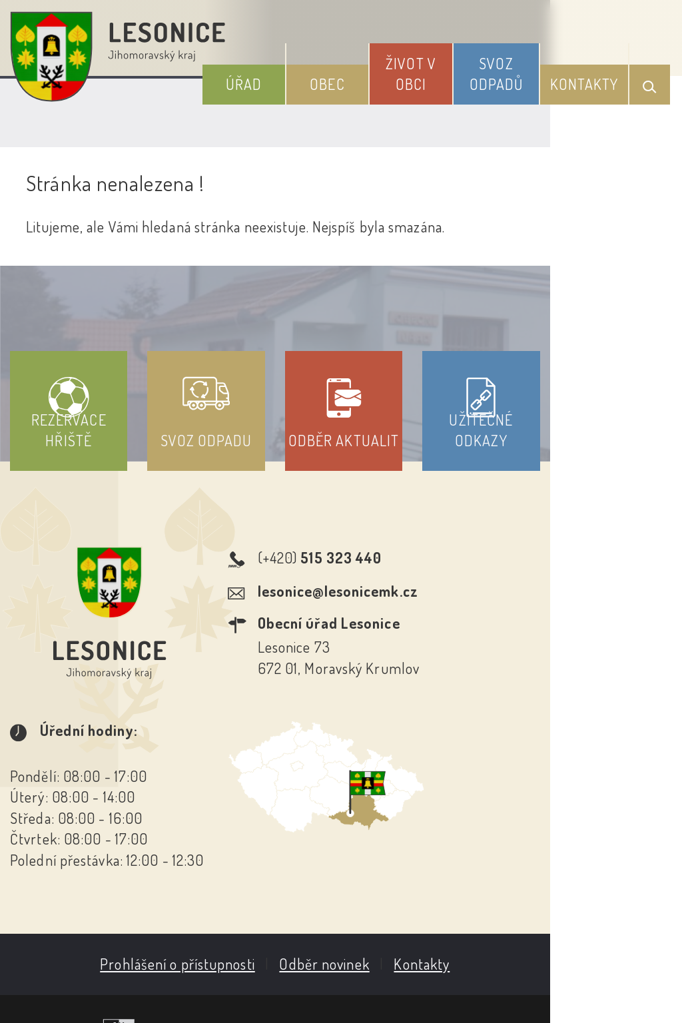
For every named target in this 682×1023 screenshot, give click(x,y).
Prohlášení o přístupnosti (243, 881)
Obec (364, 79)
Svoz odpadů (512, 69)
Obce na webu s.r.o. (581, 946)
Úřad (292, 79)
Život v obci (437, 69)
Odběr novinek (391, 881)
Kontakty (590, 79)
